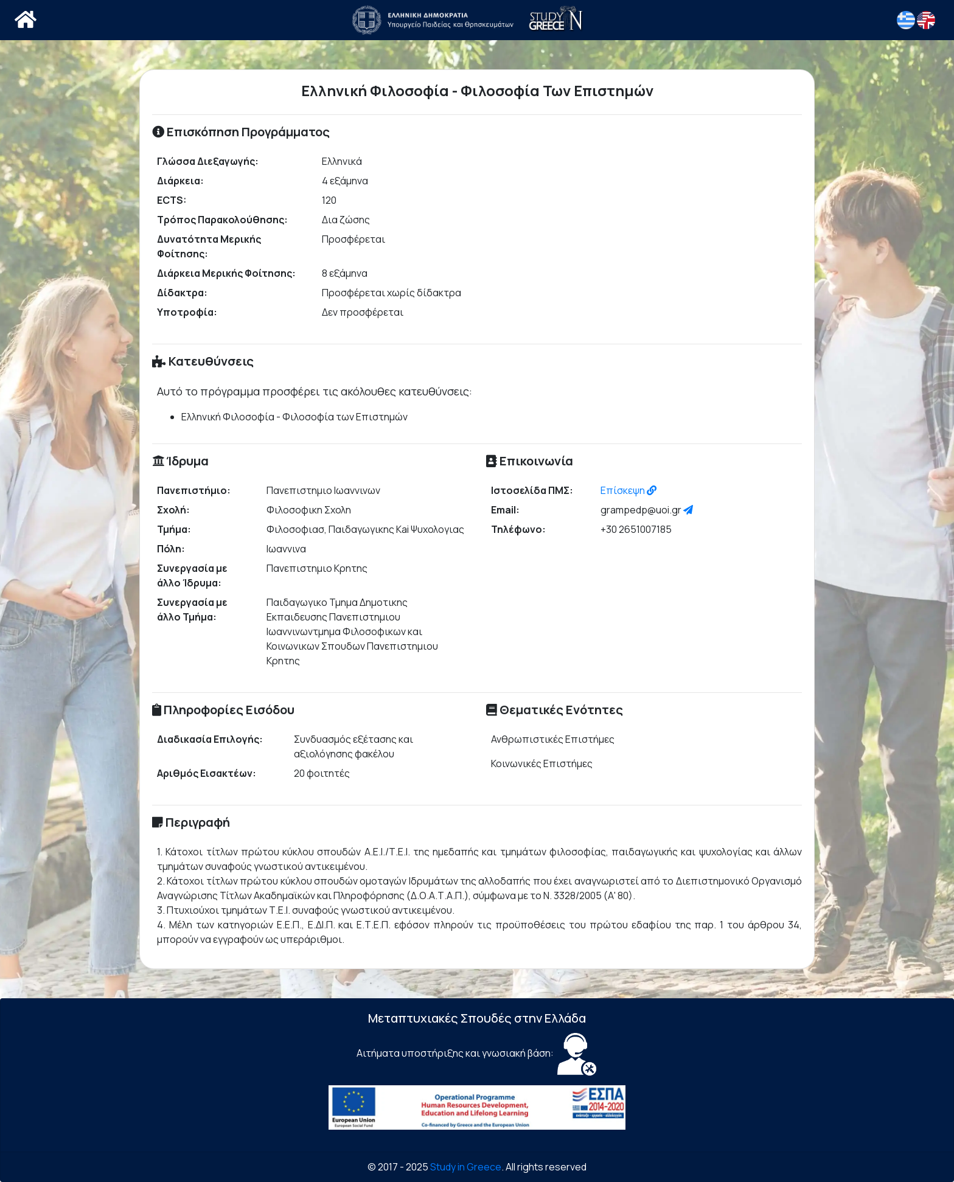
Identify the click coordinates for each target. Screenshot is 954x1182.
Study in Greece (465, 1166)
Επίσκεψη (628, 490)
